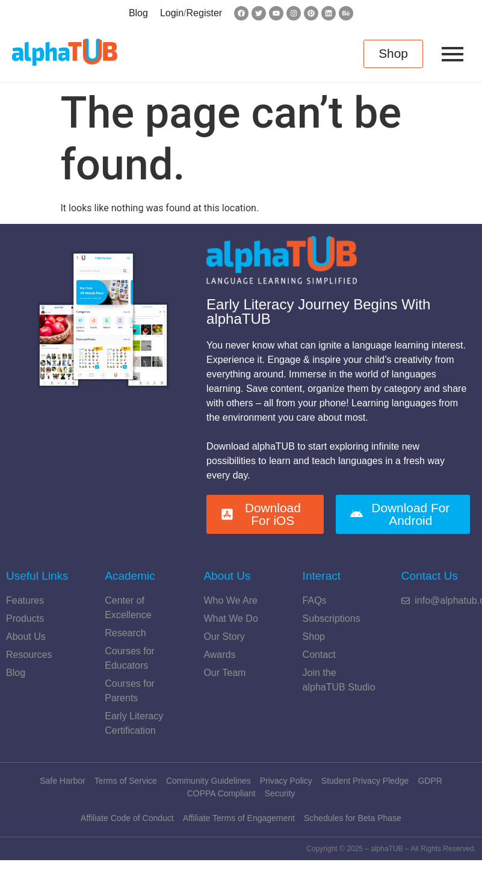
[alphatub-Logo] (64, 52)
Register (205, 13)
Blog (138, 13)
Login (172, 13)
